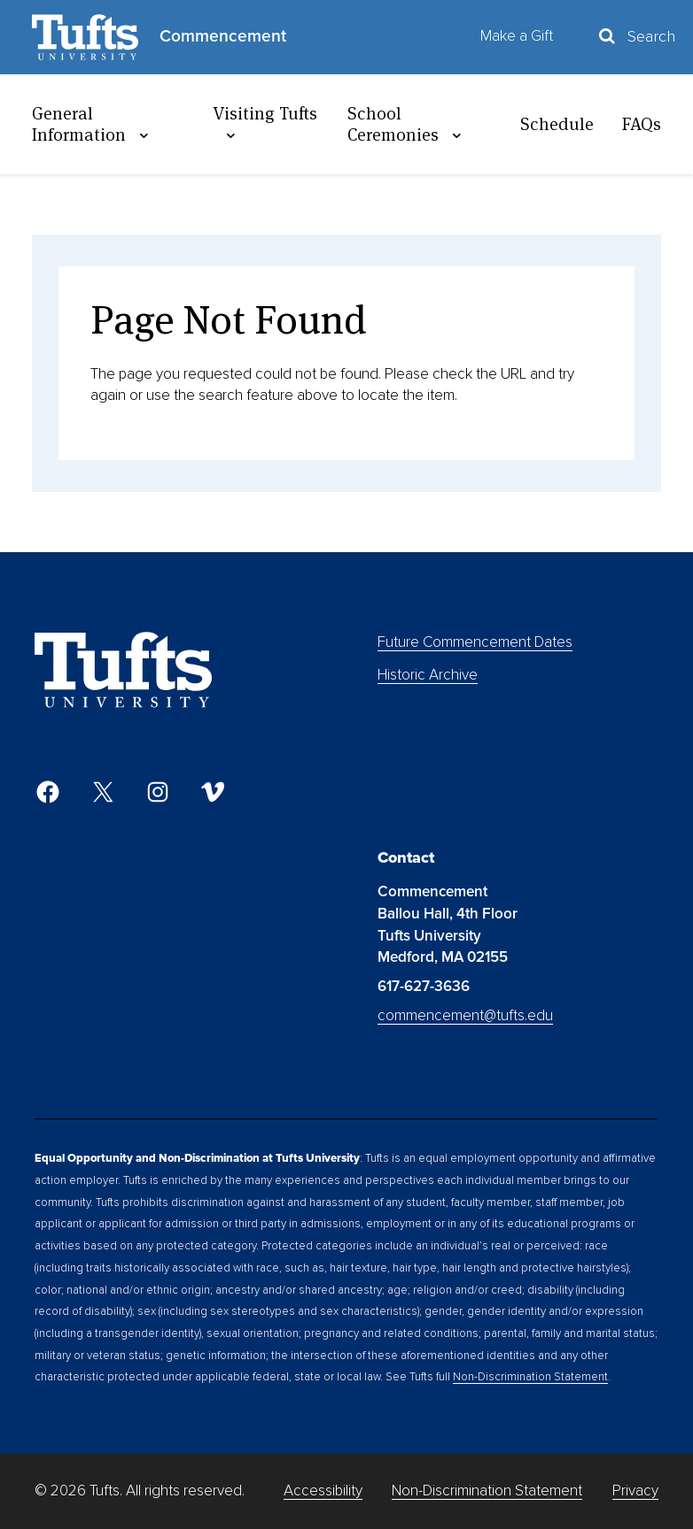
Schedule (557, 123)
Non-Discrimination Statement (530, 1377)
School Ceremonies (406, 124)
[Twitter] (103, 792)
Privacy (635, 1490)
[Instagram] (157, 792)
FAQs (641, 123)
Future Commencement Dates (475, 642)
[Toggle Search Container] (636, 37)
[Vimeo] (212, 792)
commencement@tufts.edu (465, 1015)
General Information (92, 124)
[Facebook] (48, 792)
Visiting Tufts (265, 123)
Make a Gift (516, 36)
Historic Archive (428, 674)
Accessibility (323, 1490)
